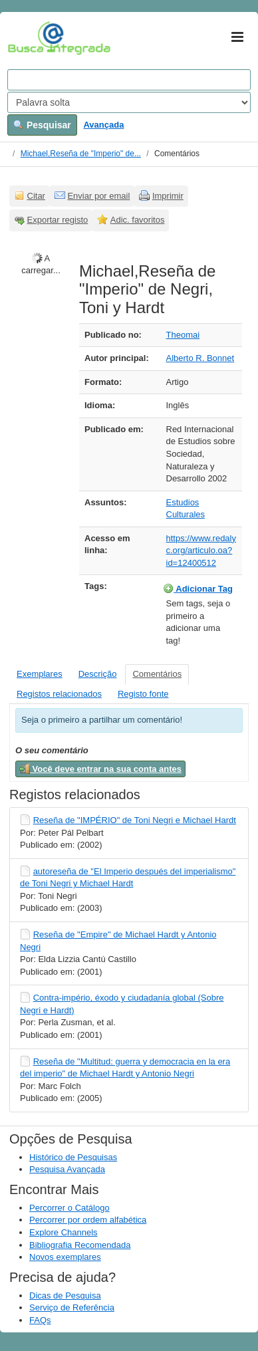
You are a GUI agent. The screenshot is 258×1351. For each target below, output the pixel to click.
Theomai (183, 335)
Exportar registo (57, 220)
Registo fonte (143, 694)
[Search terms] (129, 79)
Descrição (97, 674)
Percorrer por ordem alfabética (87, 1220)
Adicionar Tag (198, 588)
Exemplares (40, 674)
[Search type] (129, 102)
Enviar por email (98, 196)
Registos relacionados (59, 694)
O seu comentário (51, 750)
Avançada (103, 125)
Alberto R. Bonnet (200, 358)
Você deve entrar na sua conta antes (100, 768)
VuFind (28, 38)
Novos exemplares (65, 1257)
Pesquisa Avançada (67, 1169)
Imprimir (168, 196)
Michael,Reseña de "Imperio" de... (81, 153)
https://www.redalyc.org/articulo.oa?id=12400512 (201, 550)
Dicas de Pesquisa (65, 1295)
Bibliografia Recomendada (79, 1245)
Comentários (157, 674)
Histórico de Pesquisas (73, 1157)
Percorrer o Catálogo (69, 1208)
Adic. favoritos (137, 220)
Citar (36, 196)
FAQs (40, 1320)
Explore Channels (63, 1232)
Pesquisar (42, 125)
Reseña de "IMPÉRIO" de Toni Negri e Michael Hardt (134, 820)
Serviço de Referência (71, 1307)
